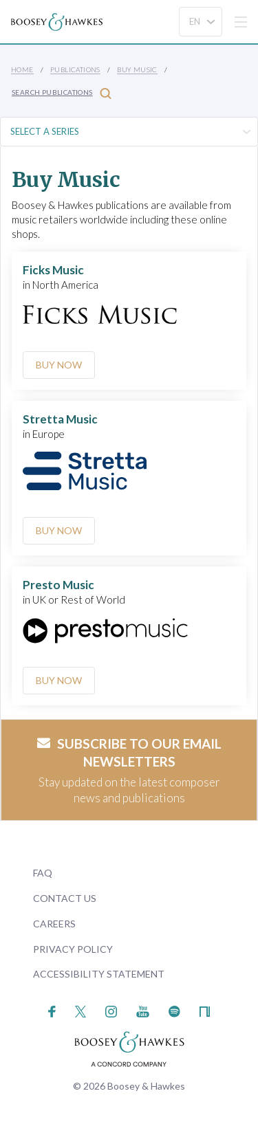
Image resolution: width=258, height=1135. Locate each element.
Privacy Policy (73, 949)
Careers (54, 923)
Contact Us (64, 898)
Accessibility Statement (98, 974)
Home (22, 69)
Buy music (137, 69)
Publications (75, 69)
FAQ (42, 873)
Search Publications (61, 93)
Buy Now (59, 365)
